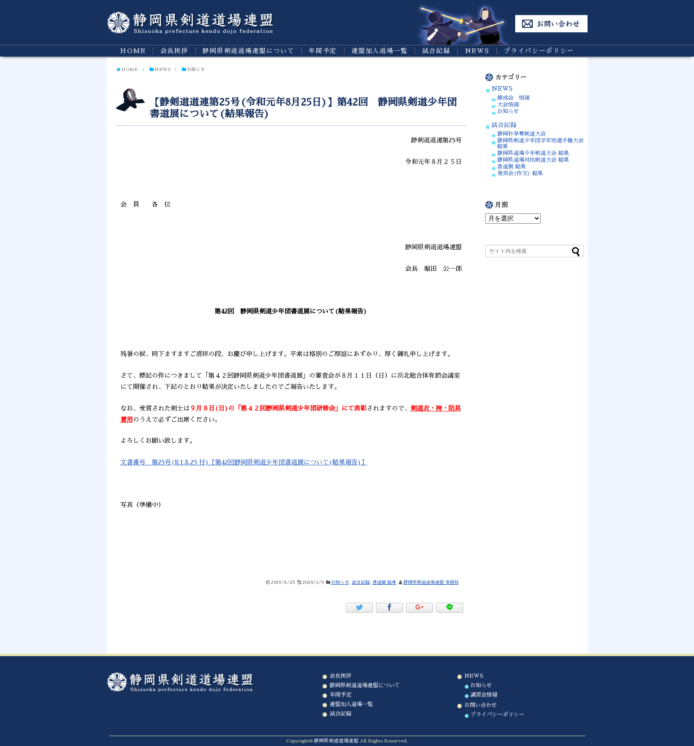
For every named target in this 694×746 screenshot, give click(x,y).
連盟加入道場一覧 (379, 51)
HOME (133, 51)
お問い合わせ (480, 705)
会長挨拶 (174, 51)
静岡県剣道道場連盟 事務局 (431, 582)
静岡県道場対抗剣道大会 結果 (533, 160)
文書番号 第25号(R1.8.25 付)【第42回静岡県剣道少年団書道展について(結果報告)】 (243, 462)
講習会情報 (483, 694)
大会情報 (508, 104)
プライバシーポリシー (539, 51)
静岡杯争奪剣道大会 (521, 134)
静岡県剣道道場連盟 (336, 740)
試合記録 (436, 51)
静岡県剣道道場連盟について (248, 51)
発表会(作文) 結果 (520, 173)
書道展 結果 (384, 582)
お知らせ (340, 582)
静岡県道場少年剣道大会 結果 (533, 153)
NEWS (477, 51)
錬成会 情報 (513, 98)
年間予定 (323, 51)
